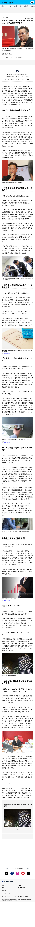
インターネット (6, 58)
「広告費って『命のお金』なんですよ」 (18, 82)
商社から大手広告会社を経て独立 (18, 77)
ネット (16, 58)
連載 (15, 6)
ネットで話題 (24, 6)
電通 (20, 58)
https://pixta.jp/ (7, 355)
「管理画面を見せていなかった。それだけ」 (18, 79)
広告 (11, 58)
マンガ (9, 6)
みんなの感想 (29, 19)
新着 (3, 6)
